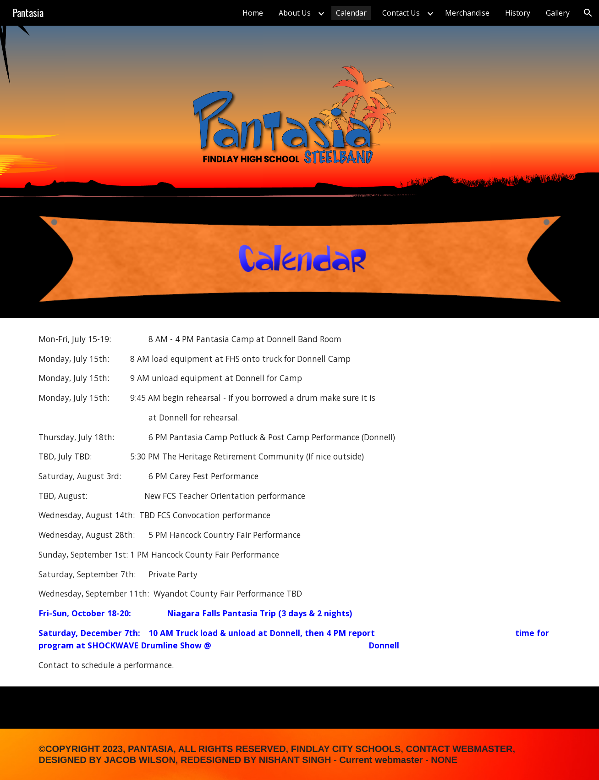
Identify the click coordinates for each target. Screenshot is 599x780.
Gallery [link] (558, 13)
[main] (299, 502)
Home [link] (252, 13)
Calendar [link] (351, 13)
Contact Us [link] (401, 13)
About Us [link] (295, 13)
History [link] (517, 13)
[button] (588, 13)
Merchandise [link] (467, 13)
